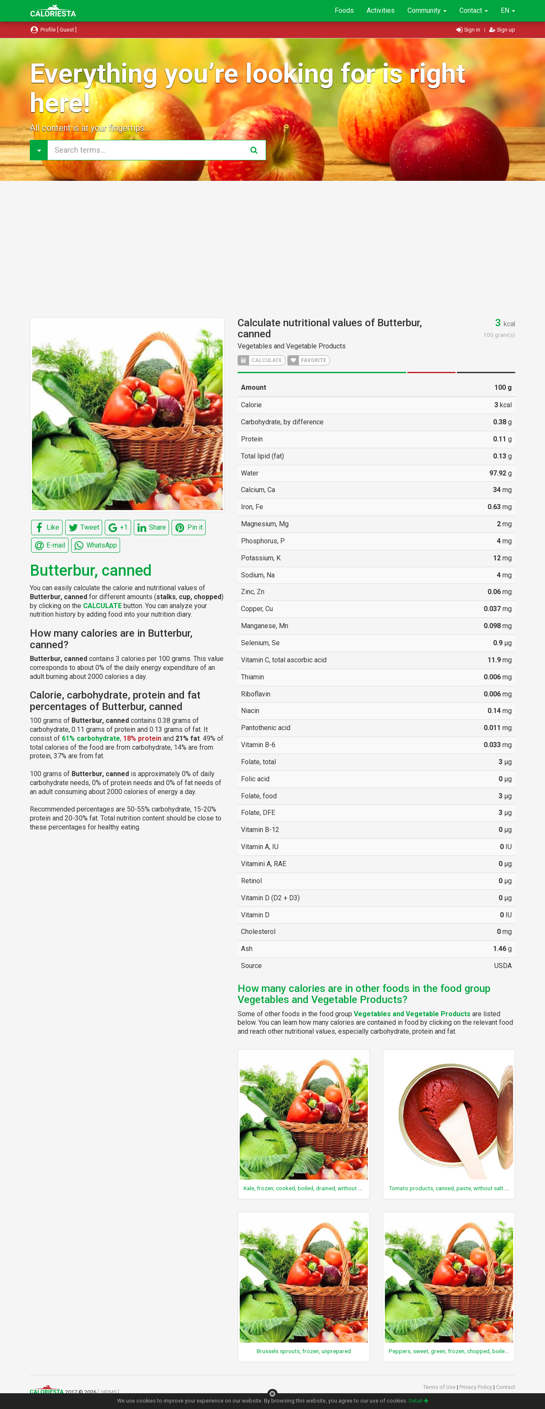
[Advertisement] (272, 249)
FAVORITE (307, 360)
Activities (381, 10)
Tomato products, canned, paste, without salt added (455, 1188)
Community (427, 10)
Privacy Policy (476, 1387)
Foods (344, 10)
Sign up (502, 29)
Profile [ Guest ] (53, 29)
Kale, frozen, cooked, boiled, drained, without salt (305, 1188)
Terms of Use (440, 1387)
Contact (473, 10)
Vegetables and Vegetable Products (292, 346)
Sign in (469, 29)
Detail (418, 1400)
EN (508, 10)
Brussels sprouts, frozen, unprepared (304, 1351)
